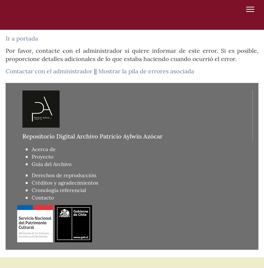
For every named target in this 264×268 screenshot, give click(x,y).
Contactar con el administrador (49, 71)
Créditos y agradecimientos (65, 182)
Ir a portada (22, 38)
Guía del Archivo (52, 164)
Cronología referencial (59, 190)
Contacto (43, 197)
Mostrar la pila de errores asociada (146, 71)
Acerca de (44, 149)
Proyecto (42, 156)
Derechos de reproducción (64, 175)
